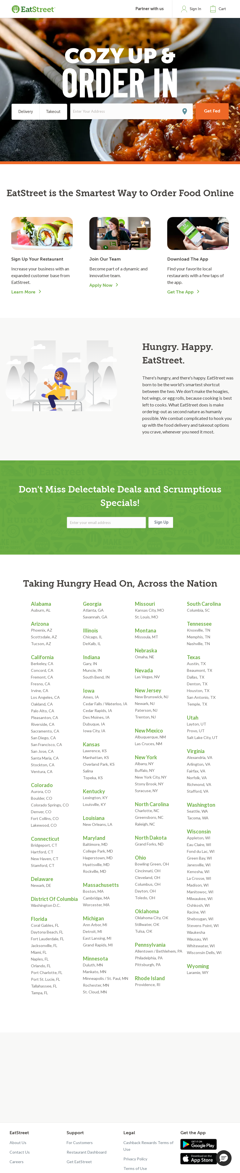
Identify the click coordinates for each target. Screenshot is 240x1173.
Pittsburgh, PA (148, 964)
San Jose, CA (42, 751)
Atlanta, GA (93, 610)
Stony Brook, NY (149, 783)
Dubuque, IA (94, 724)
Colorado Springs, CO (50, 805)
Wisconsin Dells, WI (204, 952)
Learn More (23, 292)
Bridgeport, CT (44, 845)
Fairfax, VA (196, 771)
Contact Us (20, 1152)
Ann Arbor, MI (95, 924)
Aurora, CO (41, 791)
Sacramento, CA (45, 731)
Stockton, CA (43, 764)
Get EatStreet (79, 1161)
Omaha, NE (144, 656)
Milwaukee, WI (200, 898)
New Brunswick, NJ (151, 696)
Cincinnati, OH (147, 870)
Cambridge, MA (96, 898)
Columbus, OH (147, 884)
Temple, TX (197, 704)
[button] (219, 9)
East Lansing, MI (97, 938)
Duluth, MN (93, 964)
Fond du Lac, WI (201, 851)
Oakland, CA (42, 704)
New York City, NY (151, 777)
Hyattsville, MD (96, 864)
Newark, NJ (145, 703)
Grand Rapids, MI (98, 945)
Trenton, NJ (145, 717)
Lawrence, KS (95, 750)
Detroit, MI (92, 931)
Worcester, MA (96, 904)
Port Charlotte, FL (46, 972)
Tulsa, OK (143, 931)
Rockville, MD (94, 871)
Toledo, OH (145, 897)
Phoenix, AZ (41, 630)
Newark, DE (41, 885)
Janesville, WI (199, 864)
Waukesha (196, 932)
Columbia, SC (198, 610)
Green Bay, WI (199, 858)
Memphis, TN (198, 636)
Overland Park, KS (99, 764)
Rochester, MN (96, 985)
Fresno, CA (40, 683)
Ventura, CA (42, 771)
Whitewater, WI (201, 945)
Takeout (53, 112)
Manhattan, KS (96, 757)
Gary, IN (90, 663)
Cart (222, 9)
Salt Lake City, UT (202, 737)
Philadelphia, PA (149, 957)
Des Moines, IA (96, 717)
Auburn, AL (41, 610)
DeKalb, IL (92, 643)
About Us (18, 1142)
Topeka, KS (93, 777)
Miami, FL (39, 952)
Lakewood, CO (44, 825)
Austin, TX (196, 663)
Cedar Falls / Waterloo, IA (105, 703)
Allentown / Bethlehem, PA (158, 951)
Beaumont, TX (199, 670)
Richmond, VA (199, 784)
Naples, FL (40, 959)
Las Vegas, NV (147, 676)
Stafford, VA (198, 791)
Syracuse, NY (146, 790)
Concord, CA (42, 670)
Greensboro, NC (149, 817)
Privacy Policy (135, 1158)
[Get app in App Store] (199, 1158)
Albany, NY (144, 763)
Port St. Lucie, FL (45, 979)
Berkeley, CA (42, 663)
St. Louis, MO (146, 616)
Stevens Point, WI (203, 925)
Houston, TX (198, 690)
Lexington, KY (95, 797)
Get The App (180, 292)
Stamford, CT (43, 865)
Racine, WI (196, 912)
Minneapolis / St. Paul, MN (105, 978)
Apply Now (100, 285)
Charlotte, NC (147, 810)
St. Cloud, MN (95, 991)
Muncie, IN (92, 670)
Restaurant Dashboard (87, 1152)
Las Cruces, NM (148, 743)
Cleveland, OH (147, 877)
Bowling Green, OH (152, 864)
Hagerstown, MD (98, 857)
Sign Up (161, 522)
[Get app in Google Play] (198, 1144)
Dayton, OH (145, 891)
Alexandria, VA (199, 757)
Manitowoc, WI (200, 891)
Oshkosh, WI (198, 905)
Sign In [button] (195, 9)
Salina (88, 771)
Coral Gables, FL (45, 925)
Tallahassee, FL (44, 986)
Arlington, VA (198, 764)
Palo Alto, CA (42, 710)
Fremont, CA (42, 677)
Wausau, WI (197, 939)
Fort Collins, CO (45, 818)
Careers (17, 1161)
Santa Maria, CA (45, 758)
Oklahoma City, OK (151, 917)
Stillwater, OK (147, 924)
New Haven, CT (44, 858)
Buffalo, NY (145, 770)
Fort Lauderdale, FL (47, 938)
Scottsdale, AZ (44, 636)
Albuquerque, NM (150, 736)
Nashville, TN (198, 643)
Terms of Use (135, 1168)
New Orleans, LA (97, 824)
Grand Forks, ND (149, 844)
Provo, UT (196, 730)
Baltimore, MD (95, 844)
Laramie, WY (198, 972)
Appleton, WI (198, 837)
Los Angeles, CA (45, 697)
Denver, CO (41, 811)
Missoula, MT (146, 636)
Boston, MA (93, 891)
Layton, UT (196, 724)
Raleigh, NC (145, 824)
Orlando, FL (41, 965)
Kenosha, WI (198, 871)
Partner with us (149, 9)
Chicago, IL (92, 636)
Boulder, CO (41, 798)
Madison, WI (198, 885)
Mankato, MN (94, 971)
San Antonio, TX (201, 697)
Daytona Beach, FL (47, 932)
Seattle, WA (197, 811)
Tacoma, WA (198, 817)
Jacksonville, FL (44, 945)
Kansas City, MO (149, 610)
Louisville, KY (94, 804)
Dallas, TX (195, 677)
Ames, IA (91, 697)
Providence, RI (147, 984)
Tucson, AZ (41, 643)
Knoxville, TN (198, 630)
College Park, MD (98, 851)
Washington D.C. (45, 905)
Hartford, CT (42, 851)
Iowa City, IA (94, 730)
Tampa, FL (39, 992)
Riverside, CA (43, 724)
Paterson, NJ (146, 710)
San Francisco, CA (46, 744)
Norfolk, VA (197, 777)
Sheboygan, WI (200, 918)
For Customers (80, 1142)
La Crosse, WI (199, 878)
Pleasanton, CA (44, 717)
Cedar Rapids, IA (97, 710)
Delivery (25, 112)
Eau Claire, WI (199, 844)
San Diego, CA (43, 737)
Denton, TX (197, 683)
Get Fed (212, 111)
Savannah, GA (95, 616)
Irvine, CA (39, 690)
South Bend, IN (96, 677)
